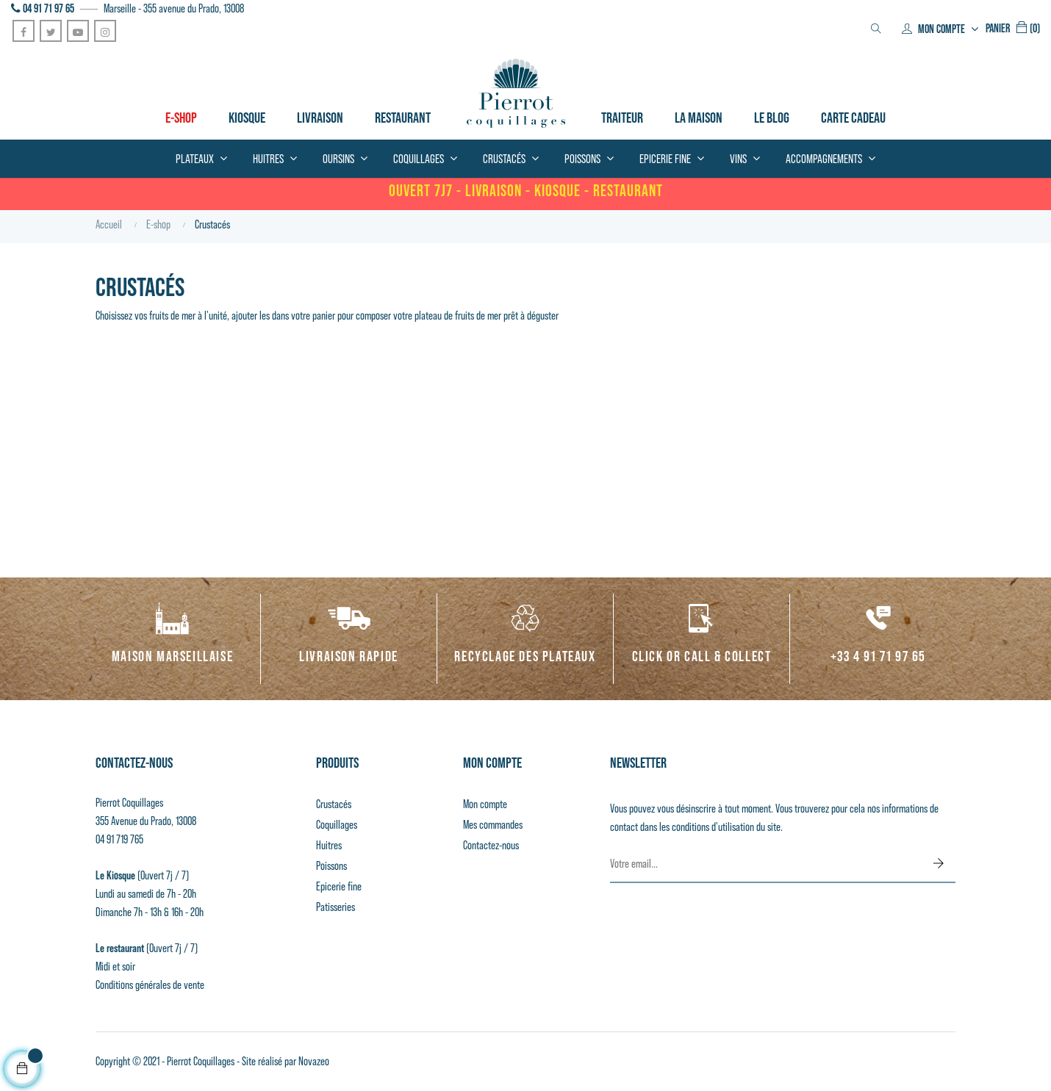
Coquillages (336, 825)
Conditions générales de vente (150, 985)
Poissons (331, 866)
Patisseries (335, 907)
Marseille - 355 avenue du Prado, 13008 (174, 8)
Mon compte (485, 804)
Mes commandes (493, 825)
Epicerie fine (339, 886)
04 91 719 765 (119, 839)
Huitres (329, 845)
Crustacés (333, 804)
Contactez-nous (491, 845)
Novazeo (313, 1061)
